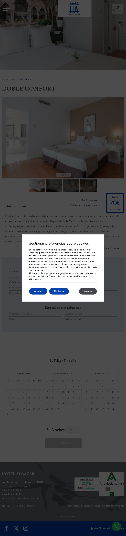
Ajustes (88, 291)
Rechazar (59, 291)
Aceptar (38, 291)
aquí (47, 273)
